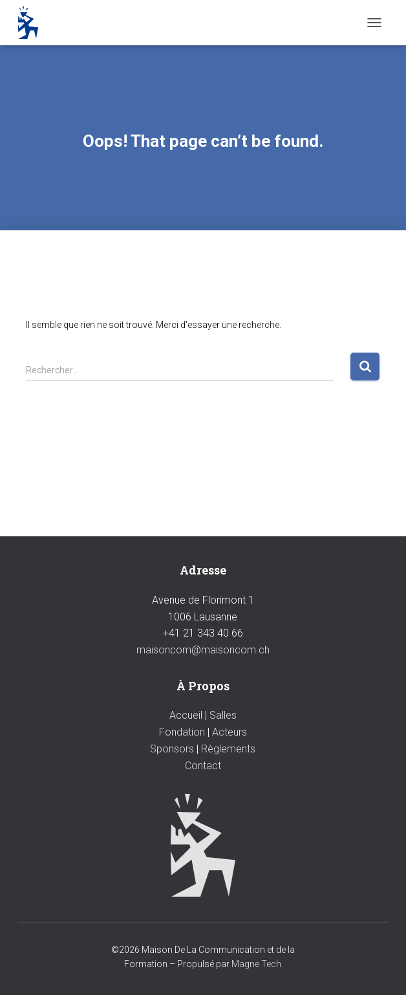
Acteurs (229, 732)
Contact (203, 766)
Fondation (182, 732)
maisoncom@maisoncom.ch (203, 650)
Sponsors (172, 749)
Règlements (228, 749)
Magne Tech (256, 964)
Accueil (185, 715)
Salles (223, 715)
